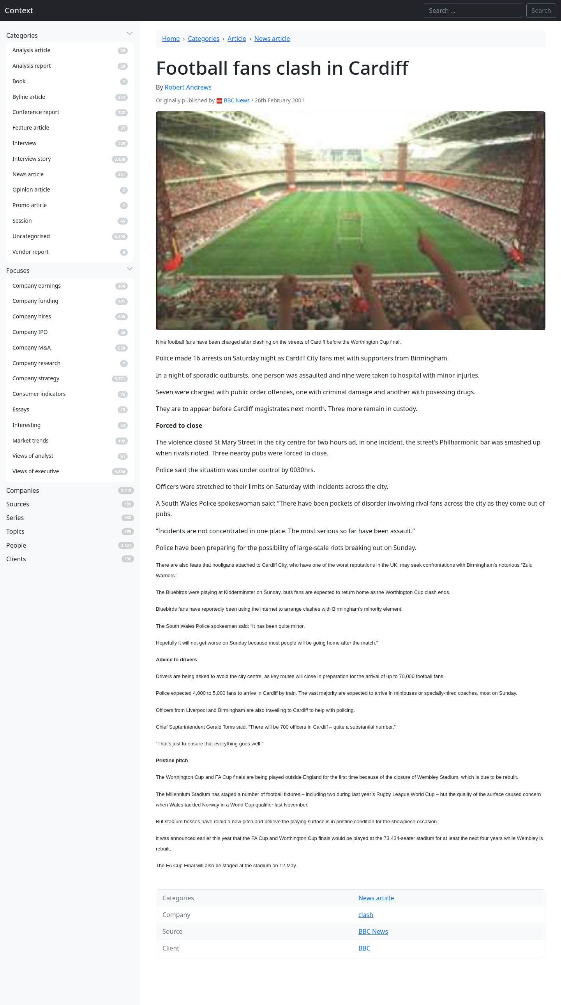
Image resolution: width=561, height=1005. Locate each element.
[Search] (473, 10)
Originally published (181, 100)
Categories (204, 38)
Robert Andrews (188, 87)
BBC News (237, 100)
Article (237, 38)
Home (171, 38)
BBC (364, 948)
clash (365, 914)
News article (272, 38)
